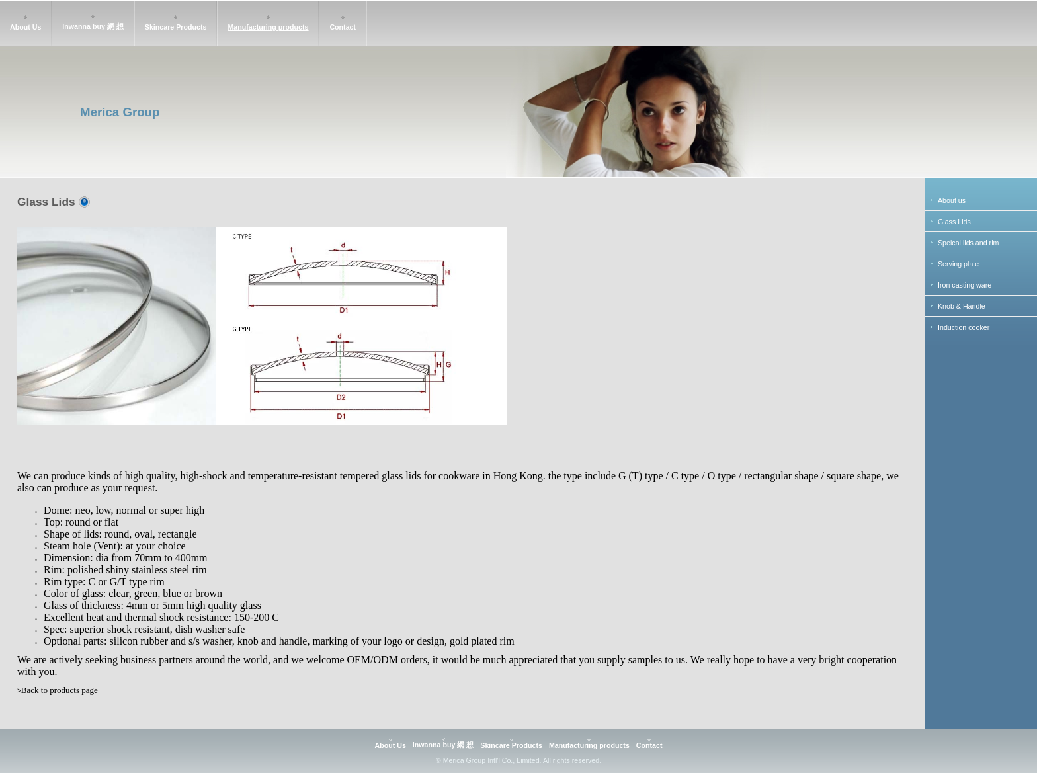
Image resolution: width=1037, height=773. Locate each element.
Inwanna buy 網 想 (92, 26)
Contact (342, 27)
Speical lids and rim (968, 243)
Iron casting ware (964, 285)
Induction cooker (963, 327)
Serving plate (958, 264)
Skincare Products (176, 27)
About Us (25, 27)
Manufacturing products (268, 27)
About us (952, 200)
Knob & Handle (961, 306)
